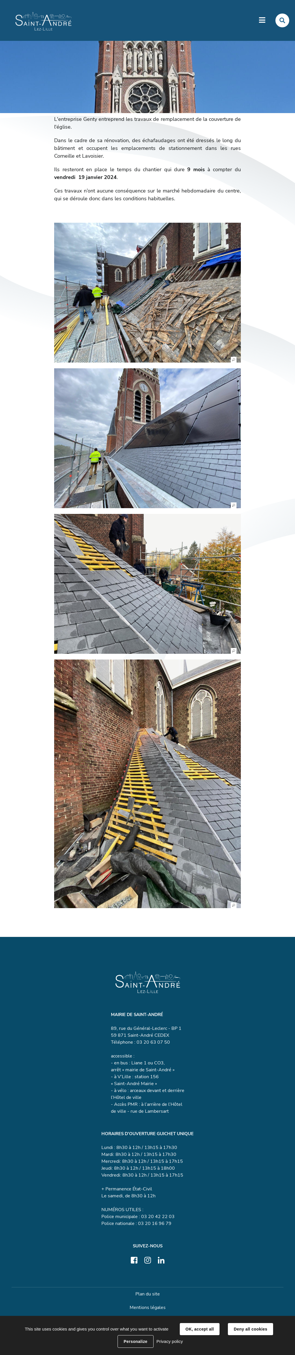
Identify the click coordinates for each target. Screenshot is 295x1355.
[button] (147, 293)
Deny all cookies (250, 1329)
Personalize (135, 1341)
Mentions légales (148, 1307)
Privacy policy (169, 1341)
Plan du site (147, 1294)
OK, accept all (200, 1329)
